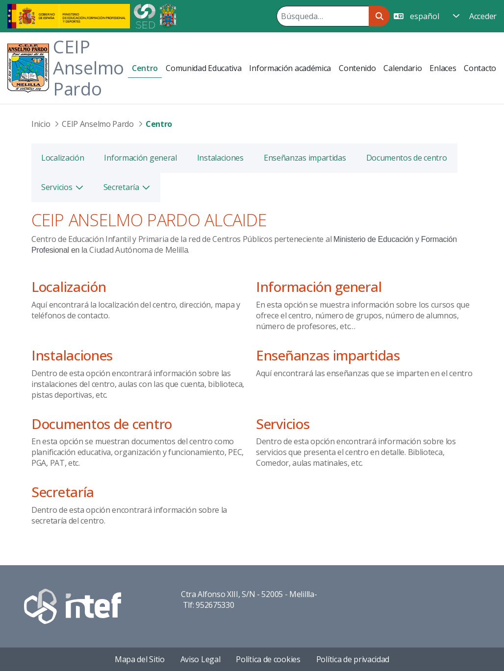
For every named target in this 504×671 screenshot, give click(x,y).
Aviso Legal (200, 659)
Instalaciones (72, 355)
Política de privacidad (352, 659)
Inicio (40, 124)
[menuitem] (145, 68)
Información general (318, 286)
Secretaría (62, 491)
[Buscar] (323, 16)
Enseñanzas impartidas (328, 355)
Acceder (483, 16)
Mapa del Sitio (140, 659)
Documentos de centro (101, 423)
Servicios (282, 423)
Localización (68, 286)
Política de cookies (268, 659)
